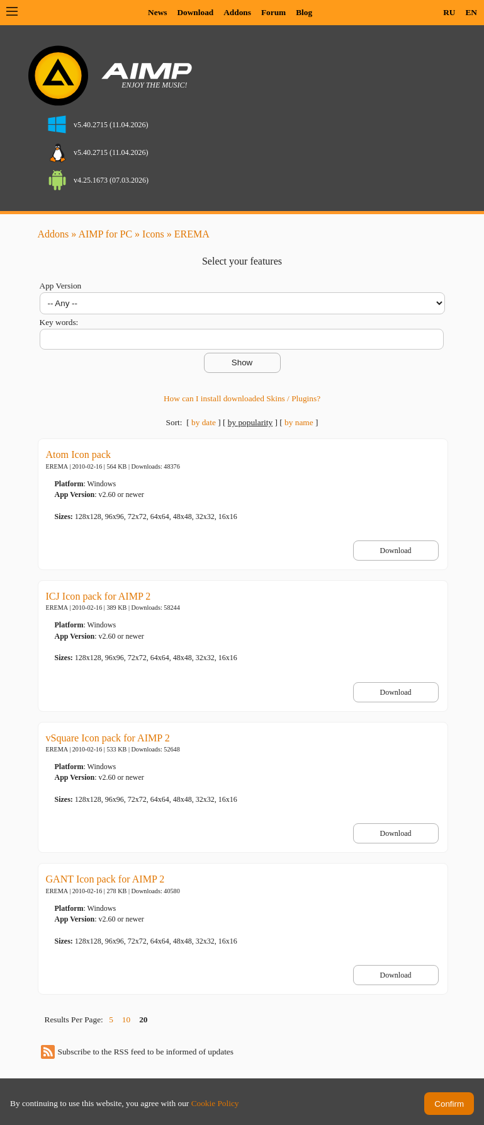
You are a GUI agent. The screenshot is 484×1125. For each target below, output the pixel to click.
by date (203, 422)
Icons (153, 234)
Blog (304, 12)
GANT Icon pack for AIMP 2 (105, 879)
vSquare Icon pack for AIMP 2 (108, 738)
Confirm (449, 1104)
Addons (237, 12)
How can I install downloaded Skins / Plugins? (242, 398)
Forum (273, 12)
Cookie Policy (215, 1103)
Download (195, 12)
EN (471, 12)
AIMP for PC (105, 234)
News (157, 12)
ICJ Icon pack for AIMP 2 (98, 596)
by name (298, 422)
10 (126, 1019)
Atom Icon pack (78, 454)
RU (449, 12)
